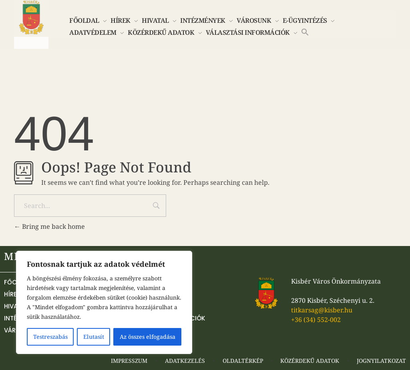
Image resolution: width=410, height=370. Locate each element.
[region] (104, 302)
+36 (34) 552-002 (316, 319)
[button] (305, 31)
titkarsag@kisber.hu (321, 310)
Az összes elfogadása (147, 336)
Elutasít (93, 336)
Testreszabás (50, 336)
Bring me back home (49, 226)
